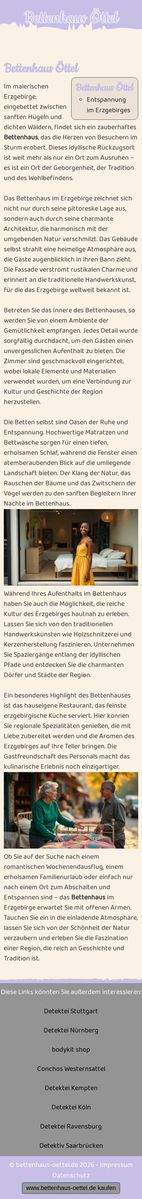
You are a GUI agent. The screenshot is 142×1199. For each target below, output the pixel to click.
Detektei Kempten (71, 1088)
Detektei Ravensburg (71, 1127)
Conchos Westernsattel (71, 1069)
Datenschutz (71, 1175)
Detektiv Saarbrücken (71, 1146)
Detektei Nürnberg (71, 1031)
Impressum (116, 1165)
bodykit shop (71, 1050)
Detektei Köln (71, 1108)
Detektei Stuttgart (71, 1011)
